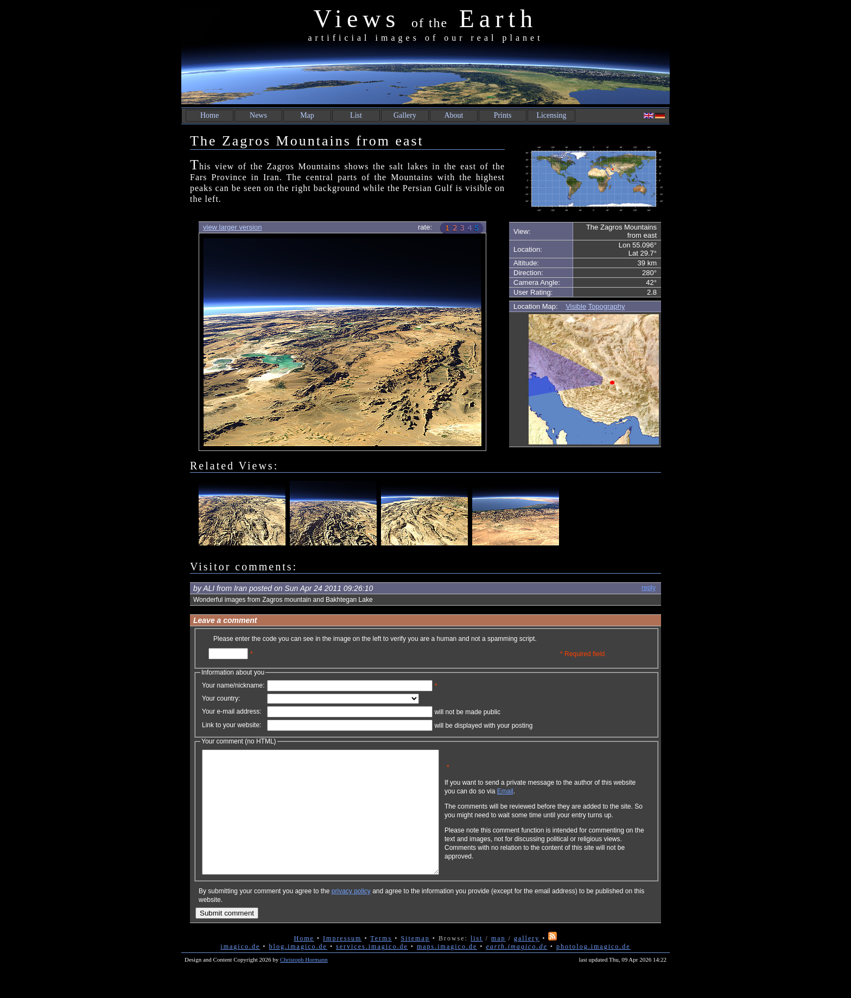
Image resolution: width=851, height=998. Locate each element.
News (258, 115)
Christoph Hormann (304, 984)
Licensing (551, 115)
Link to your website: (231, 725)
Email (557, 799)
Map (307, 115)
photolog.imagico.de (593, 971)
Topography (606, 306)
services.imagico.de (372, 971)
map (498, 963)
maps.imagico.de (447, 971)
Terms (381, 963)
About (453, 115)
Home (209, 115)
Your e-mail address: (232, 711)
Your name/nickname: (233, 685)
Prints (503, 115)
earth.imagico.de (516, 971)
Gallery (404, 115)
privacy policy (351, 915)
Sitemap (415, 963)
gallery (526, 963)
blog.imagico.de (298, 971)
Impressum (342, 963)
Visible (576, 306)
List (356, 115)
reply (649, 588)
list (477, 963)
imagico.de (240, 971)
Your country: (221, 698)
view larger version (232, 227)
